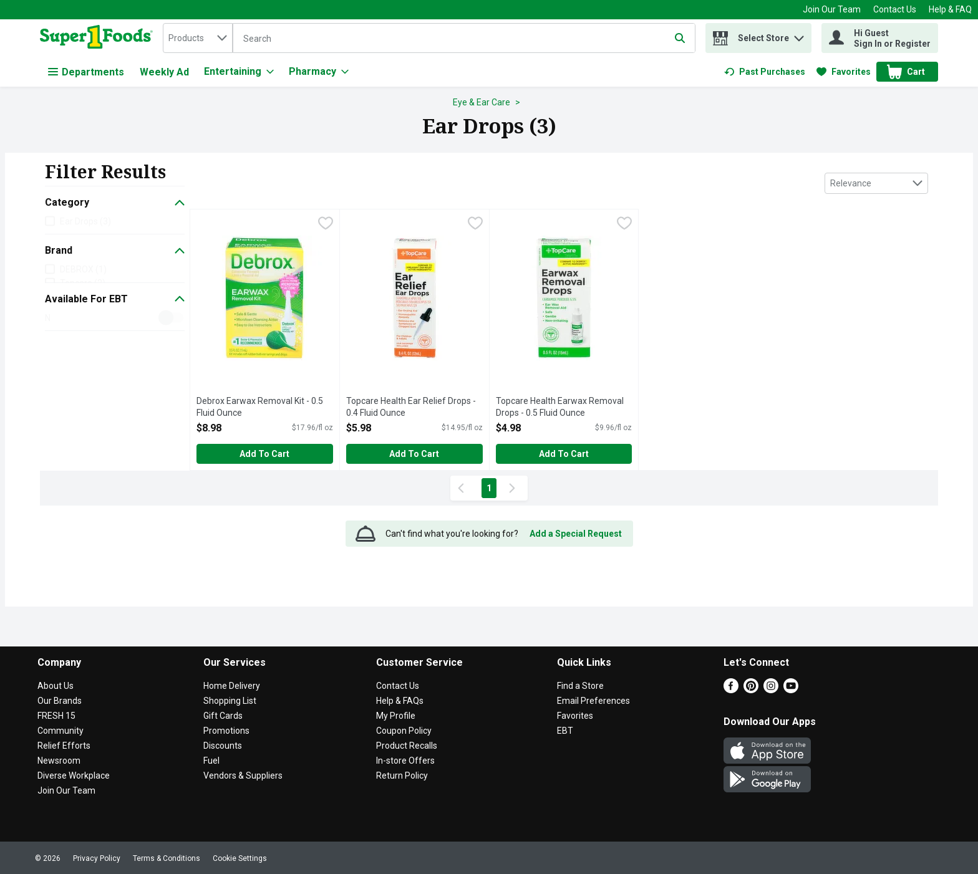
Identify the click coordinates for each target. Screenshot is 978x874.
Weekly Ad (164, 72)
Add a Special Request (576, 534)
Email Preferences (593, 701)
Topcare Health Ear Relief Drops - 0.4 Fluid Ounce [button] (411, 407)
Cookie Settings (240, 858)
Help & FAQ (950, 9)
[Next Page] (514, 488)
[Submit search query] (680, 38)
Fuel (211, 761)
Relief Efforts (63, 746)
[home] (99, 38)
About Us (55, 686)
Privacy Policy (96, 858)
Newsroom (58, 761)
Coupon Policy (404, 731)
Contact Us (894, 9)
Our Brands (59, 701)
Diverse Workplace (73, 775)
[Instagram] (770, 690)
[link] (765, 71)
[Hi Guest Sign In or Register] (879, 38)
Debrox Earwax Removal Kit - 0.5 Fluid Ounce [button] (259, 407)
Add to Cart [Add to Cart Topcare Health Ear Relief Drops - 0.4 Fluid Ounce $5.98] (414, 454)
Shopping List (229, 701)
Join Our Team (832, 9)
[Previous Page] (463, 488)
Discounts (222, 746)
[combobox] (198, 38)
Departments (86, 72)
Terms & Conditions (166, 858)
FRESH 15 (56, 716)
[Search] (464, 39)
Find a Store (580, 686)
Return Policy (402, 775)
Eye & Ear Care (481, 102)
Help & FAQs (400, 701)
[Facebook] (731, 690)
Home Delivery (231, 686)
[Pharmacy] (319, 72)
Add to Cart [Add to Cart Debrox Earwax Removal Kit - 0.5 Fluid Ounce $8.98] (264, 454)
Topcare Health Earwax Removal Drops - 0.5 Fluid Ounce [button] (560, 407)
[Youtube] (790, 690)
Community (60, 731)
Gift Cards (223, 716)
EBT (565, 731)
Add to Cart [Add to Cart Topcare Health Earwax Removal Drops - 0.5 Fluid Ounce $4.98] (564, 454)
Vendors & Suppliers (243, 775)
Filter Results (105, 171)
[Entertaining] (239, 72)
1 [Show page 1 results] (489, 488)
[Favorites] (843, 71)
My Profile (395, 716)
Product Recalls (406, 746)
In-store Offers (405, 761)
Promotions (226, 731)
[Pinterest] (750, 690)
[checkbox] (325, 224)
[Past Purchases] (765, 71)
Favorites (575, 716)
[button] (799, 35)
